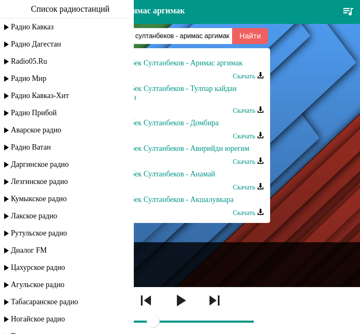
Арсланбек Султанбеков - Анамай (161, 174)
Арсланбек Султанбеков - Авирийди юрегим (178, 148)
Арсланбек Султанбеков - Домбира (163, 123)
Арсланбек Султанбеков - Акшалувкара (170, 199)
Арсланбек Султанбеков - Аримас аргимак (175, 63)
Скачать (248, 76)
